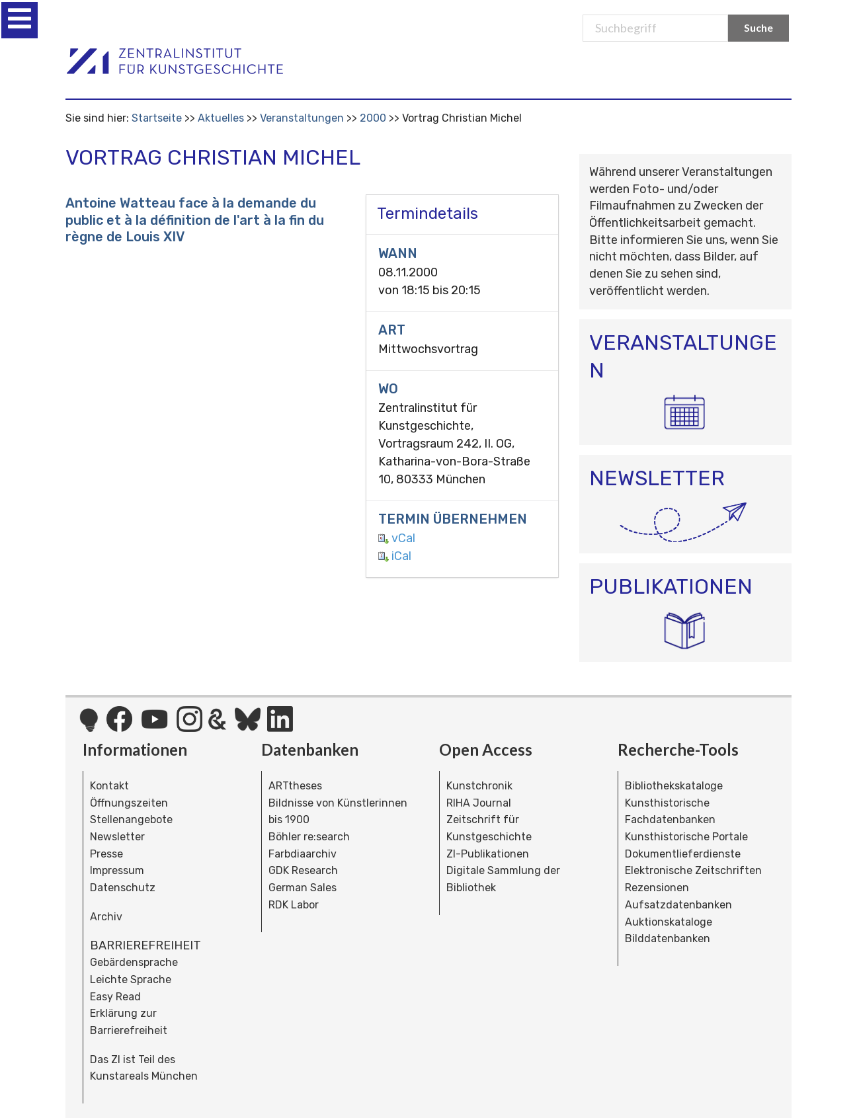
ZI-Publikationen (487, 854)
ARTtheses (295, 785)
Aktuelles (221, 118)
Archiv (106, 916)
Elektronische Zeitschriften (693, 870)
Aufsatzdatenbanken (678, 904)
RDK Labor (293, 904)
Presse (106, 854)
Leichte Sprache (130, 979)
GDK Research (303, 870)
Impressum (117, 870)
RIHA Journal (478, 803)
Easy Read (115, 996)
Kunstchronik (479, 785)
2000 (373, 118)
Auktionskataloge (668, 922)
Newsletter (117, 836)
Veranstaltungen (302, 118)
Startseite (157, 118)
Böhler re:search (309, 836)
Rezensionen (657, 887)
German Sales (302, 887)
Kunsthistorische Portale (686, 836)
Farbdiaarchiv (302, 854)
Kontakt (109, 785)
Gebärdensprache (134, 962)
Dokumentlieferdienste (683, 854)
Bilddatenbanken (667, 938)
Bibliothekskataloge (674, 785)
